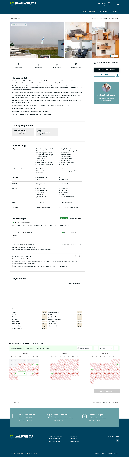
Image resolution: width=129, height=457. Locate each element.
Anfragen (104, 75)
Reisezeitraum (110, 62)
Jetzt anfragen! (102, 5)
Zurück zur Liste (15, 18)
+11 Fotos (114, 56)
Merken (117, 75)
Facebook (117, 440)
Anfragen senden (94, 420)
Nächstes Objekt (113, 18)
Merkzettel (118, 4)
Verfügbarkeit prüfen (106, 70)
